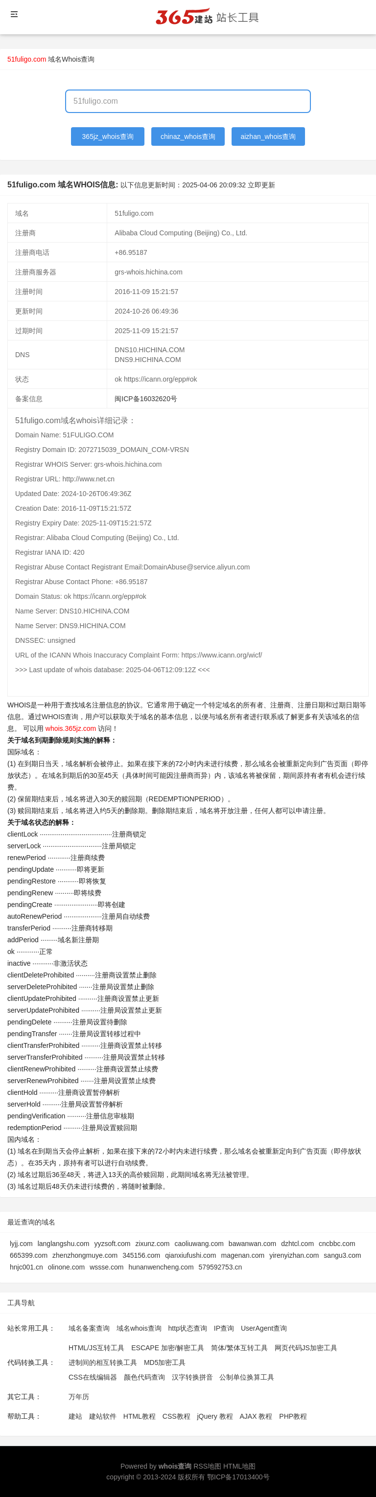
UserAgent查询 (264, 1328)
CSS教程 (176, 1416)
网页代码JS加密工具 (306, 1348)
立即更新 (261, 185)
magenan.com (242, 1255)
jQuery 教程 (215, 1416)
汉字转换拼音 (192, 1377)
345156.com (141, 1255)
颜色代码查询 (144, 1377)
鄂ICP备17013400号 (238, 1477)
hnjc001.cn (26, 1267)
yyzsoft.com (112, 1244)
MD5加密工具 (165, 1362)
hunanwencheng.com (160, 1267)
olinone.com (66, 1267)
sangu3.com (342, 1255)
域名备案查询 (89, 1328)
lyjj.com (21, 1244)
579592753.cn (220, 1267)
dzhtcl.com (297, 1244)
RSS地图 (207, 1466)
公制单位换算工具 (246, 1377)
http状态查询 (187, 1328)
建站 (75, 1416)
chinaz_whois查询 (188, 136)
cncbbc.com (337, 1244)
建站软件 (103, 1416)
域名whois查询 (139, 1328)
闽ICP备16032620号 (146, 399)
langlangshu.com (64, 1244)
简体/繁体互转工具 (239, 1348)
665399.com (28, 1255)
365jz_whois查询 (108, 136)
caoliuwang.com (198, 1244)
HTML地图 (239, 1466)
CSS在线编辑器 (93, 1377)
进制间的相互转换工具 (103, 1362)
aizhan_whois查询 (268, 136)
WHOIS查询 (60, 717)
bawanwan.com (252, 1244)
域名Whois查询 (71, 59)
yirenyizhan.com (294, 1255)
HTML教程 (139, 1416)
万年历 (79, 1397)
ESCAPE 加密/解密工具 (167, 1348)
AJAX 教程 (256, 1416)
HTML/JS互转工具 (96, 1348)
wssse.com (106, 1267)
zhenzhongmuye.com (85, 1255)
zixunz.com (152, 1244)
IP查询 (224, 1328)
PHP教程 (293, 1416)
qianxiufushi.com (190, 1255)
